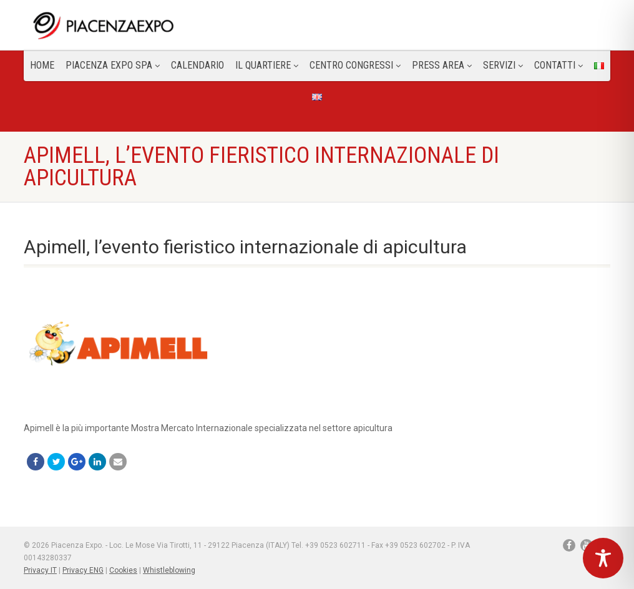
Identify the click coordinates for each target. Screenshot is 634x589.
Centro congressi (355, 65)
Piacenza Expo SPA (113, 65)
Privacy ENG (83, 570)
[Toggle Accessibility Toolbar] (603, 558)
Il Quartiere (266, 65)
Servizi (503, 65)
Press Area (442, 65)
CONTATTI (558, 65)
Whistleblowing (169, 570)
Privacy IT (40, 570)
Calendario (197, 65)
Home (42, 65)
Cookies (123, 570)
